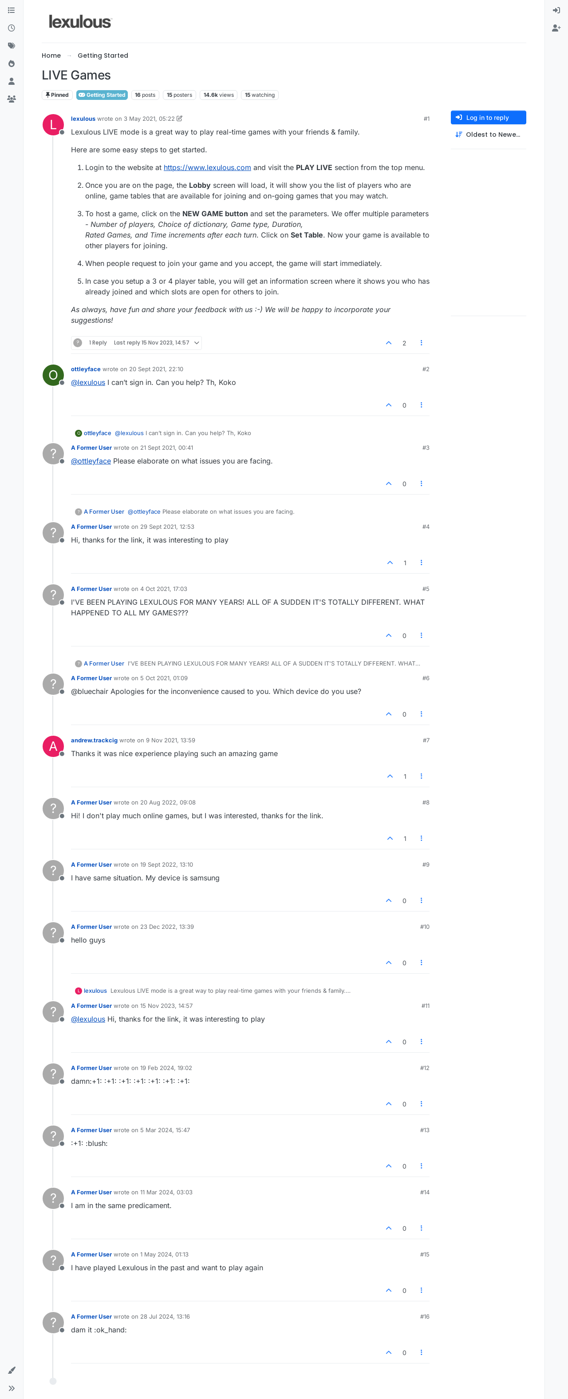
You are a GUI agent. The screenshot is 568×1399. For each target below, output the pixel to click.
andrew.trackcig (94, 740)
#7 (426, 740)
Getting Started (102, 94)
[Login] (556, 11)
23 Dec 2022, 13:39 (167, 926)
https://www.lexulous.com (207, 167)
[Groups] (12, 99)
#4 (426, 526)
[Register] (556, 28)
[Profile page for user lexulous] (53, 124)
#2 (426, 369)
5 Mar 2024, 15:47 (165, 1129)
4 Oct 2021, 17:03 (163, 588)
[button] (12, 1370)
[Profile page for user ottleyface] (53, 375)
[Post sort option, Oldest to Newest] (488, 135)
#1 (427, 118)
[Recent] (12, 28)
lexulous (83, 118)
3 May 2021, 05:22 (149, 118)
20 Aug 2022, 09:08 (168, 802)
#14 (425, 1192)
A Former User (91, 447)
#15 (425, 1254)
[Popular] (12, 64)
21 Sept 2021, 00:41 (166, 447)
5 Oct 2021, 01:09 (164, 678)
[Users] (12, 82)
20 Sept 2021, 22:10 (156, 369)
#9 (426, 864)
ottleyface (86, 369)
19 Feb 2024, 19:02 (166, 1067)
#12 (425, 1067)
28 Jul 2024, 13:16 (165, 1316)
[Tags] (12, 46)
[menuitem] (556, 11)
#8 (426, 802)
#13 (425, 1129)
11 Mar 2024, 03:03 (166, 1192)
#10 (425, 926)
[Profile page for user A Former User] (53, 453)
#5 (426, 588)
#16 (425, 1316)
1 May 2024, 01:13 (164, 1254)
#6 (426, 678)
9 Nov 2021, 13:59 (170, 740)
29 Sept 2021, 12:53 (167, 526)
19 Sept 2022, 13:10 (166, 864)
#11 (426, 1005)
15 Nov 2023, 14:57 (166, 1005)
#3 (426, 447)
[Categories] (12, 11)
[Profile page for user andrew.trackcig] (53, 746)
